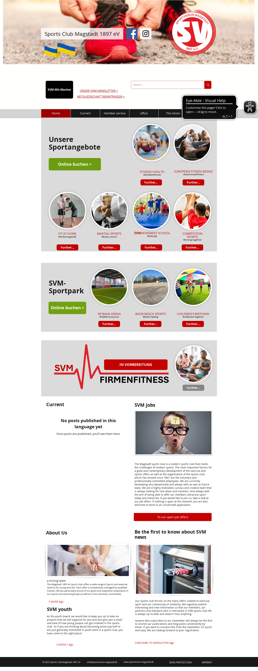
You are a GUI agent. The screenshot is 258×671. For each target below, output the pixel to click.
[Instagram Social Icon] (145, 33)
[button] (136, 364)
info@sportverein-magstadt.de (102, 662)
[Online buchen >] (75, 164)
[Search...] (165, 85)
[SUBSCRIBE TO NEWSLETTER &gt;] (155, 643)
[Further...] (151, 247)
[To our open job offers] (173, 517)
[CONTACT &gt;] (65, 644)
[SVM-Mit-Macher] (59, 90)
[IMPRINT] (207, 662)
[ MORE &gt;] (56, 601)
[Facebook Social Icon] (132, 33)
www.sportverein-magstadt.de (139, 661)
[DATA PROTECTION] (180, 662)
